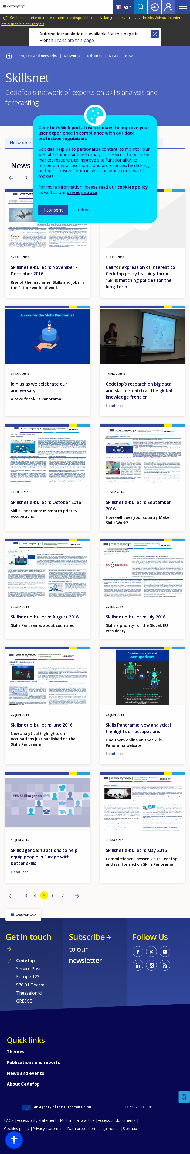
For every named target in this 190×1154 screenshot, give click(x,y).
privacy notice (82, 192)
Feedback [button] (184, 1097)
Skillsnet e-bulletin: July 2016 (135, 617)
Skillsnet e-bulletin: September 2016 (138, 505)
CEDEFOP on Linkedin (138, 965)
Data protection (81, 1128)
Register (168, 7)
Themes (15, 1052)
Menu (183, 7)
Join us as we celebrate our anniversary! (39, 387)
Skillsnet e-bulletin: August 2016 (45, 617)
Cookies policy (16, 1128)
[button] (14, 1140)
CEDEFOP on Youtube (165, 951)
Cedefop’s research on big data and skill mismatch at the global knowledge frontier (139, 390)
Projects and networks (37, 55)
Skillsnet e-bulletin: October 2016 (46, 502)
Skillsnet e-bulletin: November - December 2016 (44, 270)
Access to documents (116, 1120)
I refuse (83, 210)
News (113, 55)
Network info (23, 143)
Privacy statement (48, 1128)
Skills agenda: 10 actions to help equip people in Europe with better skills (44, 856)
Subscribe (87, 936)
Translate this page (74, 40)
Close (155, 34)
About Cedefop (23, 1084)
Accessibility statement (37, 1120)
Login (154, 7)
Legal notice (109, 1128)
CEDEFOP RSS (165, 965)
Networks (72, 55)
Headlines (114, 405)
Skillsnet (94, 55)
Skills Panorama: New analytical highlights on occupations (138, 728)
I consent (53, 210)
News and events (25, 1073)
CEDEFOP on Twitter (151, 951)
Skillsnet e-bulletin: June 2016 (41, 725)
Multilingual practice (77, 1120)
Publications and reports (33, 1062)
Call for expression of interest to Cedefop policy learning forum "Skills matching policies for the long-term (140, 277)
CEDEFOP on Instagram (151, 965)
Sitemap (130, 1128)
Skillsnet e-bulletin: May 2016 (136, 850)
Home (8, 55)
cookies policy (132, 187)
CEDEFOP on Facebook (138, 951)
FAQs (8, 1120)
